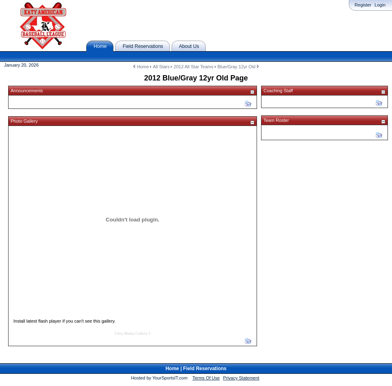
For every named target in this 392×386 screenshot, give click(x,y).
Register (363, 4)
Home (143, 66)
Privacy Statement (241, 377)
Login (380, 4)
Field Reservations (204, 368)
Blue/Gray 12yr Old (237, 66)
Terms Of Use (206, 377)
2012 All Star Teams (193, 66)
